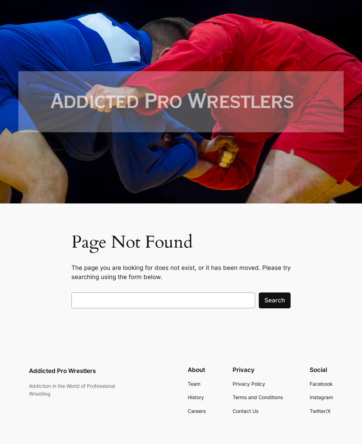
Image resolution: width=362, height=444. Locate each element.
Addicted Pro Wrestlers (62, 370)
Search (274, 300)
